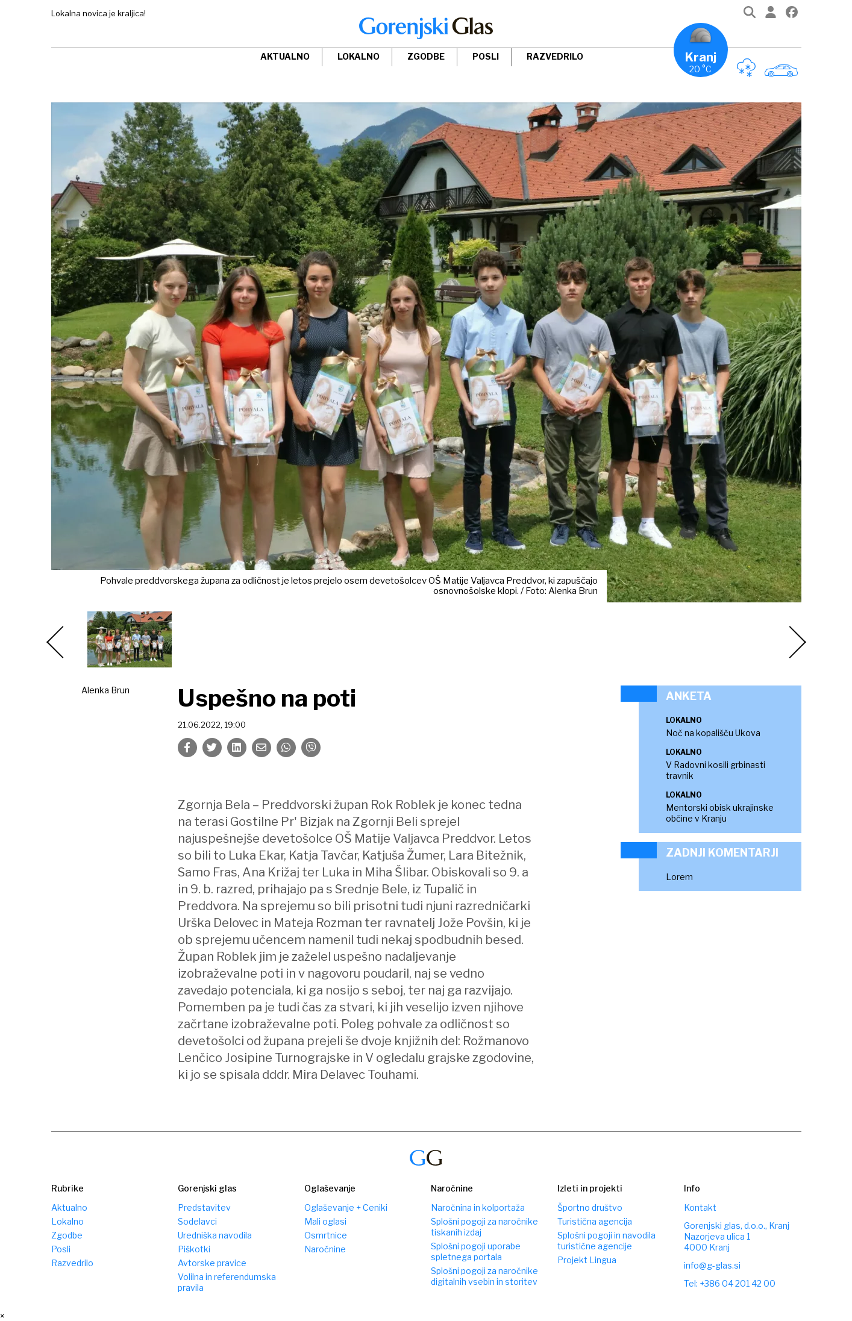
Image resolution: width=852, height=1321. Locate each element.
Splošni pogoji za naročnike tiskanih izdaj (484, 1226)
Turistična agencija (594, 1221)
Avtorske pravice (212, 1263)
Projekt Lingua (586, 1260)
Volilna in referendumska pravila (227, 1282)
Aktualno (285, 56)
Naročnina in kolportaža (478, 1207)
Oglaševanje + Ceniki (345, 1207)
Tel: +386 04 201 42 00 (729, 1283)
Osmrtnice (325, 1235)
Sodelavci (197, 1221)
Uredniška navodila (215, 1235)
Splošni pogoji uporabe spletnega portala (476, 1251)
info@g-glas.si (712, 1265)
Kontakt (700, 1207)
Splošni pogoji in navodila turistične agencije (606, 1240)
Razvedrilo (555, 56)
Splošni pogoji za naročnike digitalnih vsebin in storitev (484, 1276)
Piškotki (194, 1249)
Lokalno (358, 56)
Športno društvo (589, 1207)
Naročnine (325, 1249)
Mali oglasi (325, 1221)
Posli (485, 56)
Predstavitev (204, 1207)
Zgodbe (426, 56)
